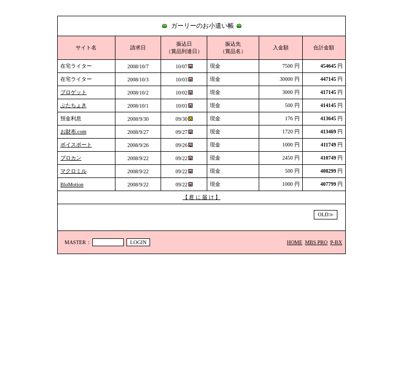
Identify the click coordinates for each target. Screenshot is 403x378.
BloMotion (71, 184)
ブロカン (70, 158)
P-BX (336, 242)
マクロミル (73, 171)
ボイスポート (76, 145)
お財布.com (73, 131)
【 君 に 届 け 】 (202, 197)
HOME (294, 242)
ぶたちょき (73, 105)
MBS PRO (316, 242)
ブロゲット (73, 92)
